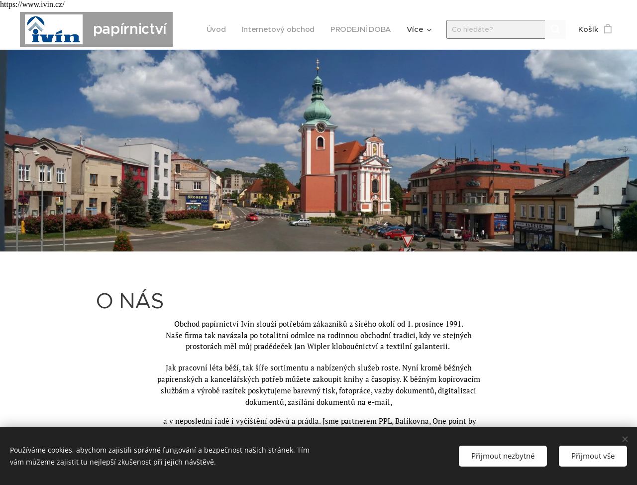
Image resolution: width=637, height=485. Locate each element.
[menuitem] (214, 29)
